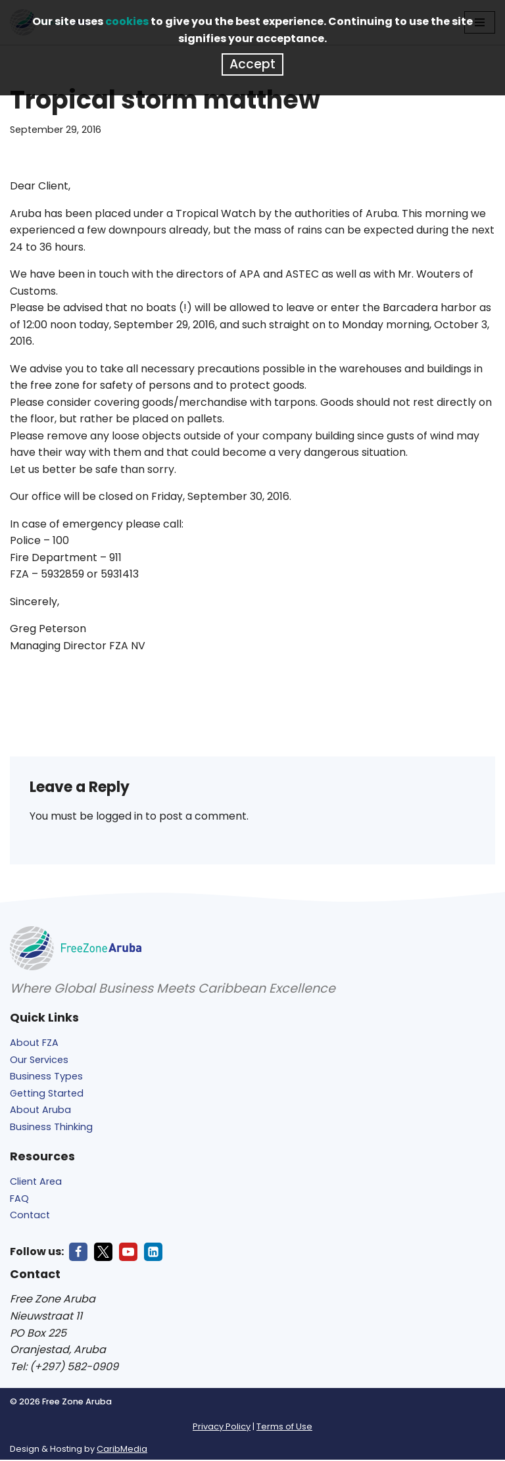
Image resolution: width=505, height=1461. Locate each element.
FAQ (19, 1199)
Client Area (36, 1182)
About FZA (34, 1044)
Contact (30, 1216)
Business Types (46, 1077)
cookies (127, 21)
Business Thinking (51, 1128)
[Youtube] (128, 1253)
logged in (119, 817)
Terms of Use (284, 1427)
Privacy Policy (222, 1427)
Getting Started (47, 1094)
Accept (252, 64)
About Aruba (40, 1111)
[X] (103, 1253)
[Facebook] (78, 1253)
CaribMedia (122, 1450)
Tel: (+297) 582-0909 (64, 1367)
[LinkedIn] (153, 1253)
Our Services (39, 1061)
